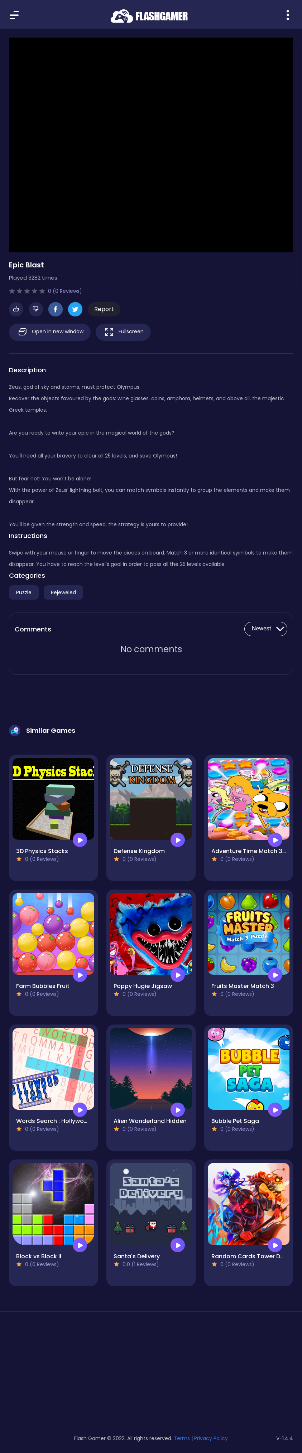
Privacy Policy (211, 1438)
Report (104, 309)
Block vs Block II (38, 1256)
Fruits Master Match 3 (242, 986)
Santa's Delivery (137, 1256)
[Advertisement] (53, 1370)
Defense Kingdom (139, 851)
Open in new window (49, 332)
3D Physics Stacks (42, 851)
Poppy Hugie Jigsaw (143, 986)
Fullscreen (123, 332)
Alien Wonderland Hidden (150, 1121)
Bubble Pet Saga (235, 1121)
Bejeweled (63, 592)
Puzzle (24, 592)
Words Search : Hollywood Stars (62, 1121)
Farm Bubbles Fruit (42, 986)
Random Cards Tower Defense (255, 1256)
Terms (182, 1438)
